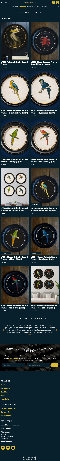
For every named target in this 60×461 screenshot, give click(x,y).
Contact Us (5, 412)
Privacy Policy (6, 416)
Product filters (6, 18)
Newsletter (5, 399)
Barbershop (5, 388)
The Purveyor (13, 358)
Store (3, 385)
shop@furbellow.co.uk (10, 425)
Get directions (6, 441)
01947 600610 (6, 428)
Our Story (4, 392)
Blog (3, 395)
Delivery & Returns (8, 408)
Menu (4, 2)
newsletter (23, 6)
